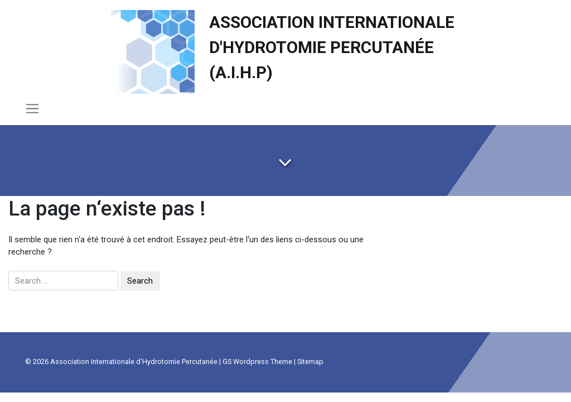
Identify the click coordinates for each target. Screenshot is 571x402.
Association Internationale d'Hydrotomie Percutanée (133, 361)
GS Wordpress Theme (257, 361)
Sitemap (310, 361)
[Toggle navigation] (32, 108)
